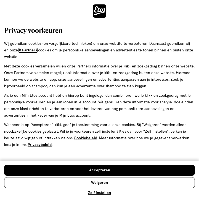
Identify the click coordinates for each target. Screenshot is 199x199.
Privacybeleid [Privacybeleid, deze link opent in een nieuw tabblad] (40, 145)
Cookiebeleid (85, 138)
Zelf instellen (99, 193)
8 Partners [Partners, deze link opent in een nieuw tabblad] (28, 50)
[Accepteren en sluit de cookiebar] (99, 170)
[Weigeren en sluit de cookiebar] (99, 182)
